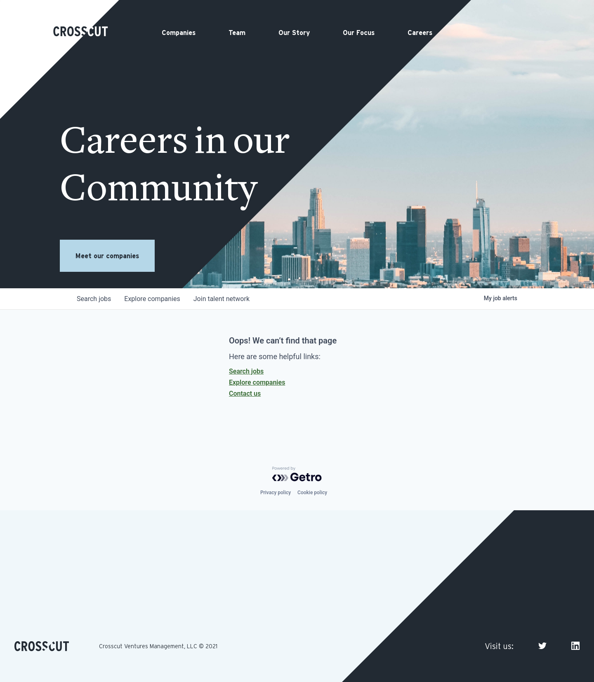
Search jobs (246, 371)
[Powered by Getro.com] (297, 474)
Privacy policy (275, 492)
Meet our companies (107, 255)
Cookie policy (312, 492)
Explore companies (257, 382)
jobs (94, 299)
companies (152, 299)
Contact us (245, 393)
